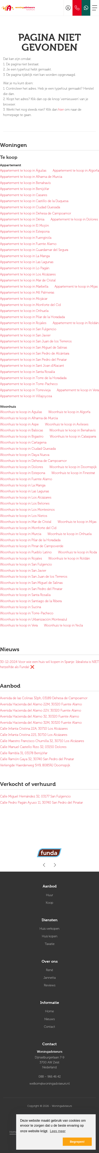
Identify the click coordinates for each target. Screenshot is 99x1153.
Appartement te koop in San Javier (25, 335)
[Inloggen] (68, 8)
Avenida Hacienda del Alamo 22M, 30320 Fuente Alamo (41, 704)
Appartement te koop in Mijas (76, 286)
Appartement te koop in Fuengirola (25, 238)
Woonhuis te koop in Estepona (22, 473)
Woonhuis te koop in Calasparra (73, 436)
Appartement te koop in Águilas (23, 170)
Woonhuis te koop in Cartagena (23, 442)
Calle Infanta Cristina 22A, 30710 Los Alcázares (34, 728)
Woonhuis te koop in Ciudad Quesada (28, 449)
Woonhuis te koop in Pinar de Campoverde (31, 546)
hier (61, 109)
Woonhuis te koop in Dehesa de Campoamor (33, 461)
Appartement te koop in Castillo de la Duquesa (34, 201)
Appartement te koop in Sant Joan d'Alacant (32, 366)
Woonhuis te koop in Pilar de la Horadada (30, 540)
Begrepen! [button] (77, 1141)
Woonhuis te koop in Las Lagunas (24, 491)
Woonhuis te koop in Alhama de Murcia (29, 418)
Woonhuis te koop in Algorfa (69, 412)
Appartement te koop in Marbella (24, 286)
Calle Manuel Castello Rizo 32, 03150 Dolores (33, 747)
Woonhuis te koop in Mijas (77, 522)
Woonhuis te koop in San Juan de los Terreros (33, 576)
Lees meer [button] (58, 1131)
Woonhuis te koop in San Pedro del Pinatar (31, 589)
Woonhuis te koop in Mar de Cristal (25, 522)
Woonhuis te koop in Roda (77, 552)
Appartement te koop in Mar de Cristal (28, 280)
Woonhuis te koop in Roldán (69, 558)
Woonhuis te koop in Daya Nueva (24, 455)
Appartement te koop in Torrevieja (25, 390)
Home (13, 1132)
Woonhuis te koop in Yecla (63, 625)
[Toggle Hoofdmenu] (94, 8)
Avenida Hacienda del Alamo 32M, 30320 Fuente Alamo (41, 723)
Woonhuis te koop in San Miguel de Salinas (31, 583)
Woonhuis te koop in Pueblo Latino (26, 552)
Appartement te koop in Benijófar (24, 189)
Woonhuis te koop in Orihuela (69, 534)
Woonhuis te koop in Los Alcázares (25, 497)
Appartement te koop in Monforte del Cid (30, 305)
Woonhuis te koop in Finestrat (73, 473)
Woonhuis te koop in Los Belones (25, 503)
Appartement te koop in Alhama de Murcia (31, 177)
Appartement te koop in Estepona (25, 231)
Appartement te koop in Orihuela (24, 311)
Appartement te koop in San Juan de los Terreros (36, 341)
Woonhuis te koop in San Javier (23, 570)
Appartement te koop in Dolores (74, 219)
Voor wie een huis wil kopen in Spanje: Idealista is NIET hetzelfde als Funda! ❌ (49, 664)
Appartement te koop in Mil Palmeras (27, 292)
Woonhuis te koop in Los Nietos (23, 516)
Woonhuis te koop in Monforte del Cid (28, 528)
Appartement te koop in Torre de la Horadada (33, 378)
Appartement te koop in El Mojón (24, 225)
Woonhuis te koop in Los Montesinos (27, 510)
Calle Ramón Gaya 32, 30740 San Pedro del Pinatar (37, 759)
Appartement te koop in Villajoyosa (26, 396)
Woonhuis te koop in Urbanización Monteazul (33, 619)
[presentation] (44, 865)
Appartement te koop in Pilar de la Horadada (32, 317)
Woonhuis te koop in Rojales (21, 558)
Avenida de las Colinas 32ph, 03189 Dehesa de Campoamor (43, 698)
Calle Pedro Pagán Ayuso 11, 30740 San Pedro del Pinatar (41, 802)
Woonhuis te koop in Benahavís (72, 430)
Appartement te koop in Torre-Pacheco (29, 384)
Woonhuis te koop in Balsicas (21, 430)
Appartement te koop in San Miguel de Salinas (33, 347)
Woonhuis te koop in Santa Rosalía (25, 595)
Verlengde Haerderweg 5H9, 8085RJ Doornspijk (35, 765)
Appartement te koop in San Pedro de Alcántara (34, 353)
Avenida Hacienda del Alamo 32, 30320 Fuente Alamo (39, 716)
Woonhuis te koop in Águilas (21, 412)
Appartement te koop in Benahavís (25, 183)
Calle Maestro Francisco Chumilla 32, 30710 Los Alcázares (42, 741)
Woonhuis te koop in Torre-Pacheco (26, 613)
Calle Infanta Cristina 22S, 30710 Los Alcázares (33, 735)
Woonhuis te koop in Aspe (19, 424)
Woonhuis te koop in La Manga (22, 485)
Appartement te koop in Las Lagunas (26, 262)
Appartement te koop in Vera (78, 390)
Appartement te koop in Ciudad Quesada (30, 207)
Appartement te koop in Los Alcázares (28, 274)
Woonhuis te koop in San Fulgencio (26, 564)
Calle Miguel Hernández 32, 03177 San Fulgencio (35, 796)
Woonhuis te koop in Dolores (21, 467)
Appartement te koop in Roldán (76, 323)
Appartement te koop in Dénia (22, 219)
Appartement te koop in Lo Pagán (24, 268)
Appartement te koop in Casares (23, 195)
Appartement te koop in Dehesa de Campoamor (35, 213)
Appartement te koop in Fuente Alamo (28, 244)
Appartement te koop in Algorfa (76, 170)
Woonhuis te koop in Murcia (20, 534)
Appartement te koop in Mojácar (23, 299)
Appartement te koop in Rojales (23, 323)
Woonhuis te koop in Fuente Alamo (26, 479)
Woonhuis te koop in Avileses (66, 424)
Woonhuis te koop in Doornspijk (73, 467)
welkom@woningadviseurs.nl (49, 1083)
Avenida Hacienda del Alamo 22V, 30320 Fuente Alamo (40, 710)
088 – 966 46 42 (50, 1076)
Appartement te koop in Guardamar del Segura (34, 250)
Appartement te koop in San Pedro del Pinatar (33, 360)
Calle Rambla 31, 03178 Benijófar (23, 753)
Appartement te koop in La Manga (25, 256)
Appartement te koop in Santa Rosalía (27, 372)
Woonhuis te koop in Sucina (20, 607)
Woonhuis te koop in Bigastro (21, 436)
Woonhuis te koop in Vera (19, 625)
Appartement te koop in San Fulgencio (28, 329)
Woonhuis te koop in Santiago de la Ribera (31, 601)
